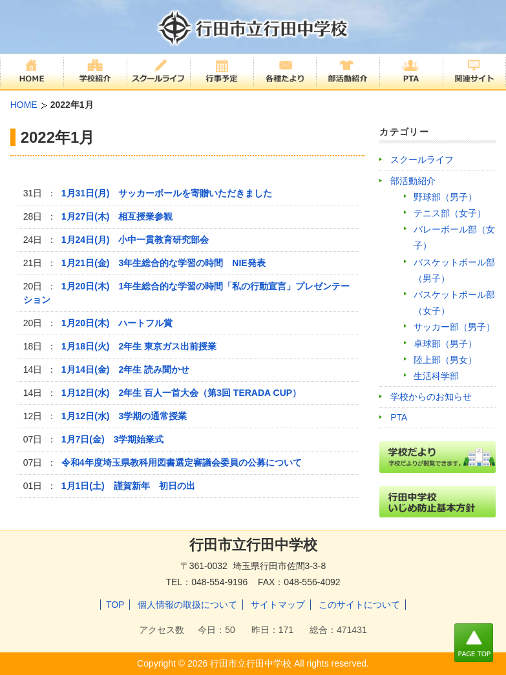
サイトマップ (278, 604)
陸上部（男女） (445, 360)
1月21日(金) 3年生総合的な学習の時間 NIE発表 (163, 263)
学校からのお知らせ (431, 396)
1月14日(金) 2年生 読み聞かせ (125, 369)
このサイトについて (359, 604)
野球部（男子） (445, 197)
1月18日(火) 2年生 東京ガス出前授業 (138, 346)
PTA (398, 417)
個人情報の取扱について (187, 604)
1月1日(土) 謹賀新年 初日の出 (128, 486)
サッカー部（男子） (454, 327)
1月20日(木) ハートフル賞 (117, 323)
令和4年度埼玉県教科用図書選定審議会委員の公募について (181, 462)
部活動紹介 (413, 181)
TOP (115, 604)
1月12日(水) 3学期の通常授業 (124, 416)
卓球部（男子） (445, 343)
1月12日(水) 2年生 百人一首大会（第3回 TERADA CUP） (181, 393)
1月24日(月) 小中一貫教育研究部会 (135, 239)
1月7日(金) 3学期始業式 (112, 439)
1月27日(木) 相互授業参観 (117, 216)
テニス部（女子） (450, 213)
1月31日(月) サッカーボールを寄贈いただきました (167, 193)
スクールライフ (422, 159)
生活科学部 (436, 376)
